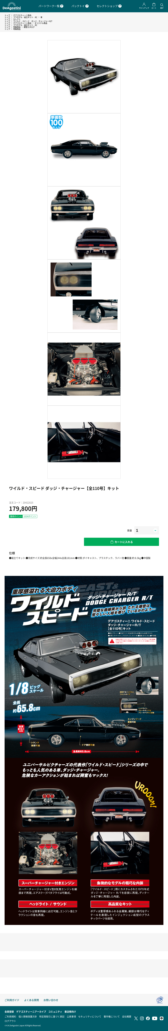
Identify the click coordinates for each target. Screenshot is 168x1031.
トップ (7, 15)
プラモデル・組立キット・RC (25, 17)
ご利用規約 (10, 1016)
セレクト (17, 19)
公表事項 (71, 1016)
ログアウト (10, 1020)
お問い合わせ (50, 1000)
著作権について (112, 1016)
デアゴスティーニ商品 (22, 15)
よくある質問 (31, 1000)
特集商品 (17, 27)
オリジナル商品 (41, 23)
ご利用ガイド (12, 1000)
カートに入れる (124, 542)
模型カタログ (29, 27)
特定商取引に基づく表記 (51, 1016)
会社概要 (126, 1016)
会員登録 (9, 1011)
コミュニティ (55, 1011)
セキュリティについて (89, 1016)
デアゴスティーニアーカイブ (31, 1011)
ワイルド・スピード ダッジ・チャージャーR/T (32, 21)
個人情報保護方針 (28, 1016)
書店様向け (70, 1011)
